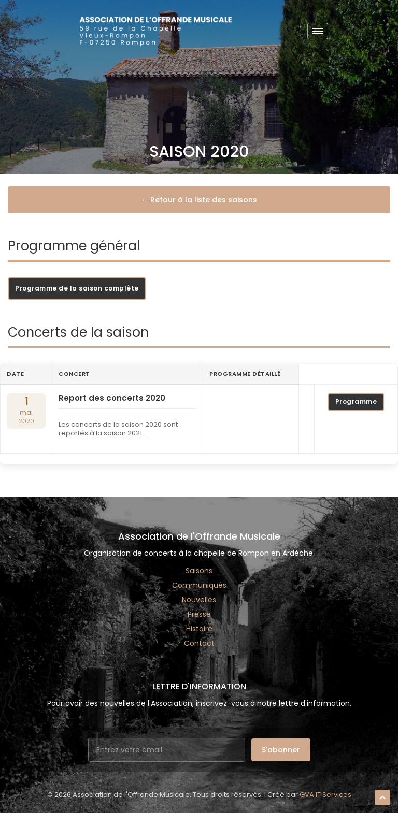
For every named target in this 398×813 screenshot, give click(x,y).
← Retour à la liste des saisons (199, 200)
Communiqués (199, 585)
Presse (199, 614)
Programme (356, 401)
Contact (199, 643)
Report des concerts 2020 (112, 398)
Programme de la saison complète (77, 288)
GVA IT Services (325, 795)
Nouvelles (199, 599)
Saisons (199, 570)
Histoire (199, 628)
